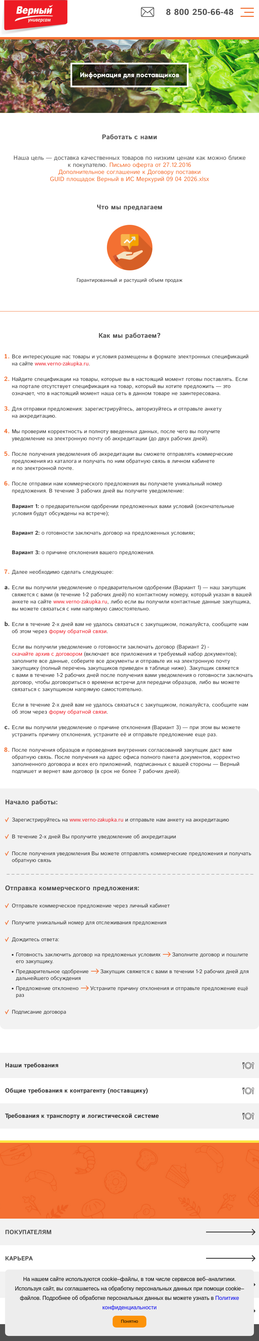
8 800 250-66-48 (200, 13)
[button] (200, 250)
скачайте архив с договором (47, 654)
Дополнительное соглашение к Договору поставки (129, 172)
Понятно (129, 1321)
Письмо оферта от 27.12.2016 (150, 165)
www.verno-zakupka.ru (62, 363)
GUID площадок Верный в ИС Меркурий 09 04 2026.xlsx (129, 179)
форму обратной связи (78, 631)
